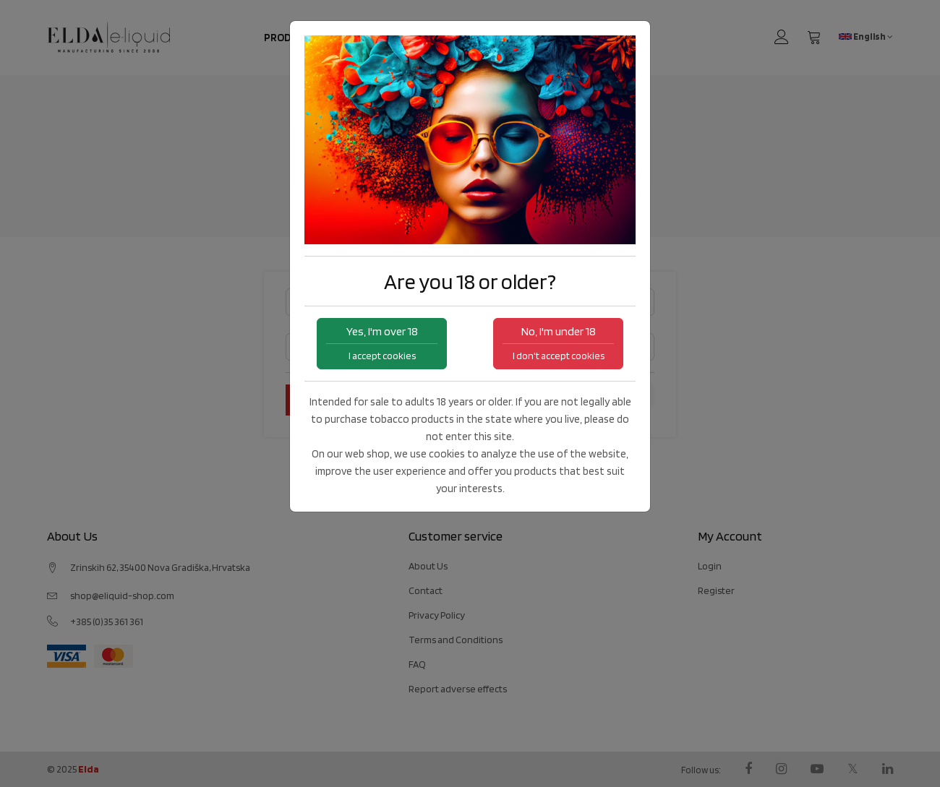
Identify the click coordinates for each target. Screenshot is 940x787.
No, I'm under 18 (558, 342)
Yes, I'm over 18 (381, 342)
